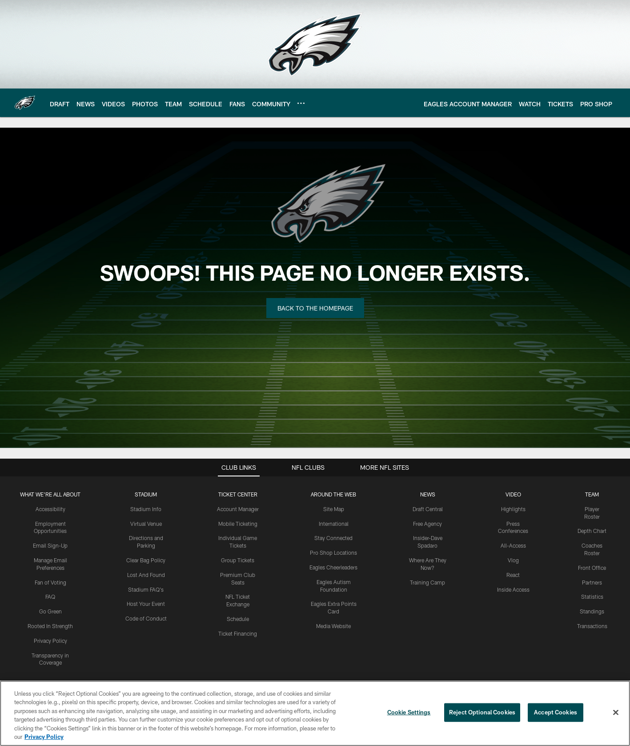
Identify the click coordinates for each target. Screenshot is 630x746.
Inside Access (513, 589)
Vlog (513, 560)
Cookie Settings (409, 712)
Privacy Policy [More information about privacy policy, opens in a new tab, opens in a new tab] (44, 736)
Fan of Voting (50, 582)
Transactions (592, 626)
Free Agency (427, 523)
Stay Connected (333, 538)
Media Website (333, 626)
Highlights (513, 509)
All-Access (513, 545)
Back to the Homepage (315, 308)
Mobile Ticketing (237, 523)
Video (513, 494)
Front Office (592, 568)
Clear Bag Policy (145, 560)
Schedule (238, 619)
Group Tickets (237, 560)
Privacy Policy (50, 640)
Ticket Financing (237, 633)
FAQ (50, 596)
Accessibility (50, 509)
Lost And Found (146, 575)
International (334, 523)
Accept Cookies (555, 712)
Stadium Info (145, 509)
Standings (592, 611)
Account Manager (238, 509)
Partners (592, 582)
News (427, 494)
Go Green (50, 611)
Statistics (592, 596)
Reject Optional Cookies (482, 712)
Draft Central (428, 509)
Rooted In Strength (50, 626)
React (513, 575)
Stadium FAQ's (146, 589)
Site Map (333, 509)
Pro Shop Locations (333, 552)
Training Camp (427, 582)
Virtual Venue (146, 523)
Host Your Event (146, 604)
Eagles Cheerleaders (333, 567)
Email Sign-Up (50, 545)
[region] (315, 713)
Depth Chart (592, 531)
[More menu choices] (301, 103)
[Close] (616, 712)
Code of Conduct (146, 618)
